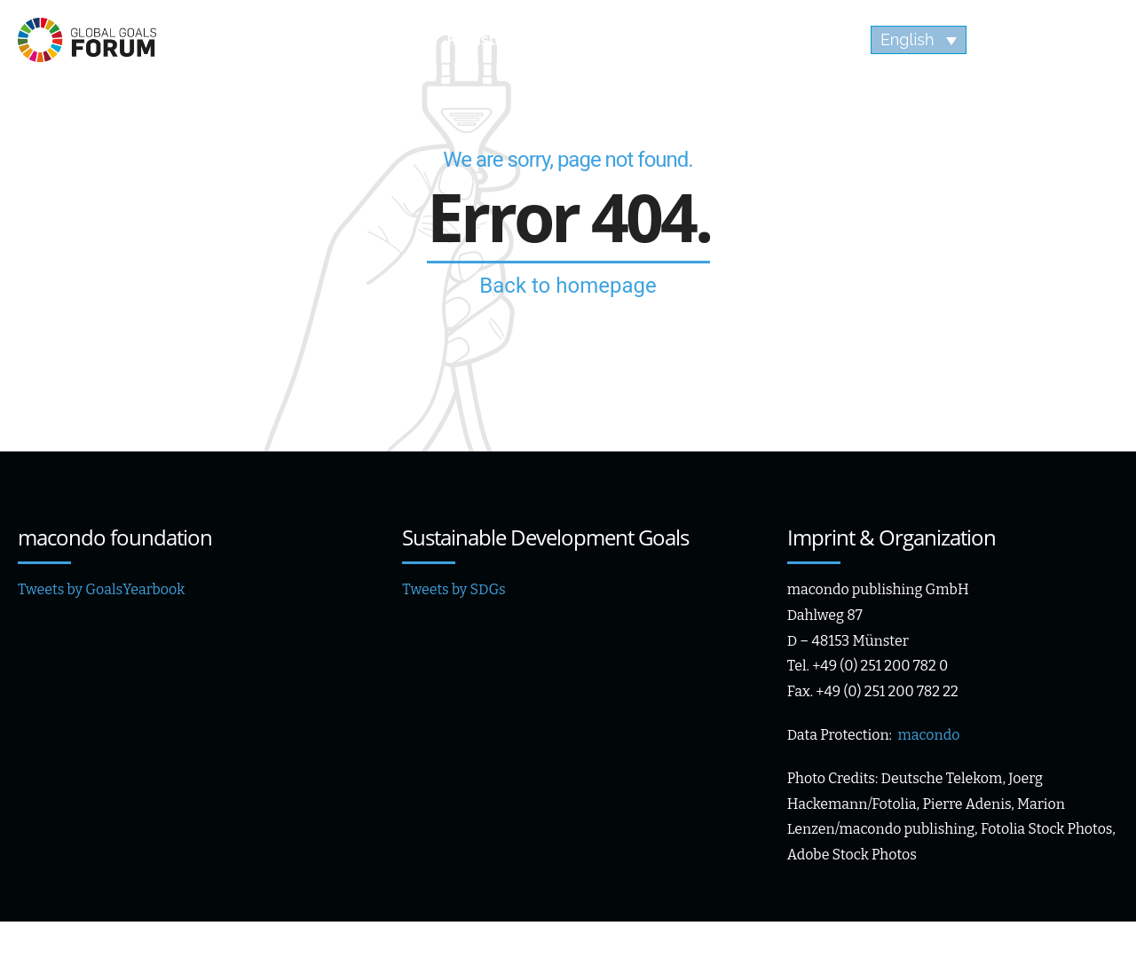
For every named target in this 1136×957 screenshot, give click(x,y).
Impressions (648, 39)
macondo (928, 734)
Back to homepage (567, 285)
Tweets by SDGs (453, 589)
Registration (493, 39)
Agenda (230, 39)
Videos (782, 39)
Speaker (353, 39)
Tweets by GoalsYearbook (101, 589)
